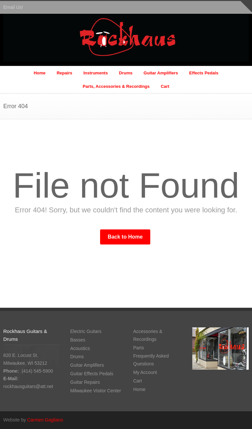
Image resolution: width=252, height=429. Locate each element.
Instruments (95, 72)
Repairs (65, 72)
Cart (165, 86)
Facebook (242, 419)
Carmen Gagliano (45, 419)
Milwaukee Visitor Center (95, 390)
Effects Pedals (203, 72)
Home (40, 72)
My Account (145, 372)
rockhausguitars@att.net (28, 386)
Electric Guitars (85, 331)
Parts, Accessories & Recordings (116, 86)
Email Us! (13, 7)
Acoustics (80, 348)
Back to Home (125, 237)
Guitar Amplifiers (161, 72)
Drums (126, 72)
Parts (138, 347)
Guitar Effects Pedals (91, 373)
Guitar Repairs (85, 382)
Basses (77, 339)
